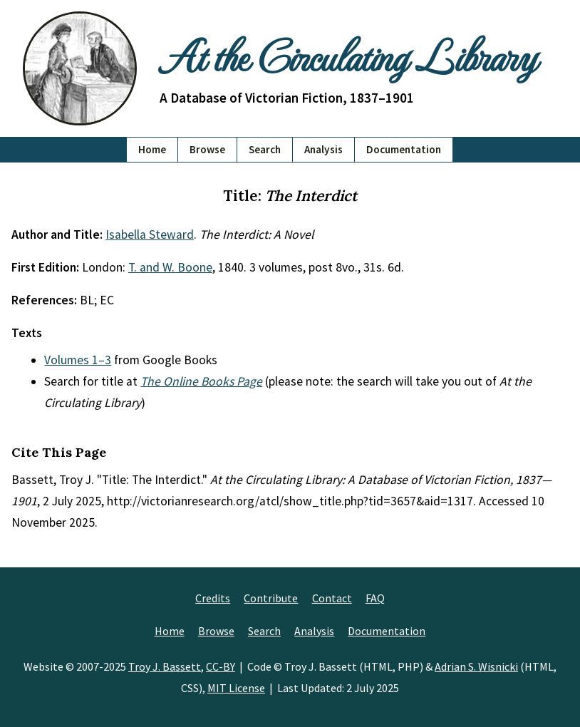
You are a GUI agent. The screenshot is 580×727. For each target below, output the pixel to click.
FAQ (375, 598)
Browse (207, 149)
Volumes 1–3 (77, 360)
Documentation (403, 149)
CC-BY (220, 666)
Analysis (323, 149)
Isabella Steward (149, 234)
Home (152, 149)
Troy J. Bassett (164, 666)
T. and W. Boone (170, 267)
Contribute (271, 598)
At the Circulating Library (348, 55)
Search (265, 149)
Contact (332, 598)
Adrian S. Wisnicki (476, 666)
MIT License (236, 688)
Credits (212, 598)
